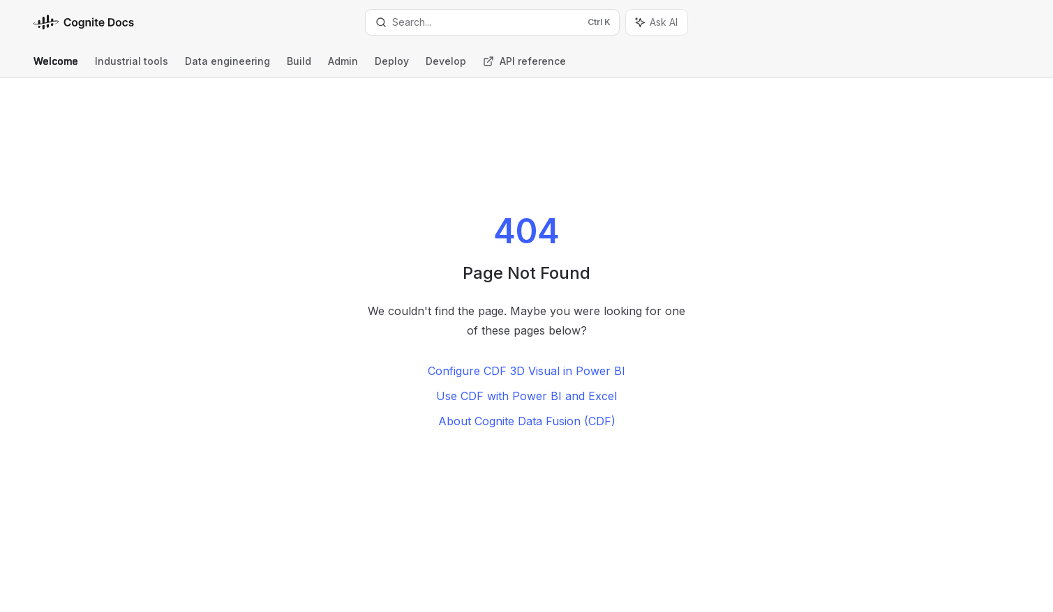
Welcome (55, 66)
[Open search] (492, 22)
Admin (343, 66)
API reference (524, 66)
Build (299, 66)
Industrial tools (131, 66)
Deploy (392, 66)
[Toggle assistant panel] (656, 22)
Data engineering (227, 66)
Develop (446, 66)
